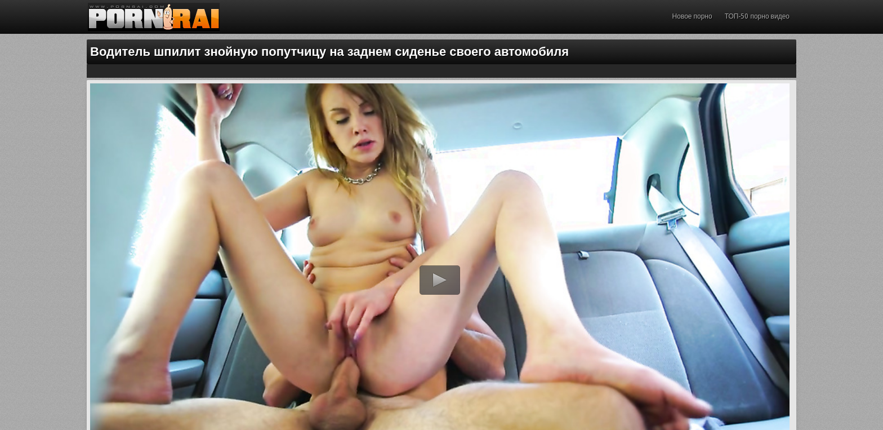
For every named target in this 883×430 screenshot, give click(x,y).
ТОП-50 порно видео (757, 16)
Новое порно (692, 16)
